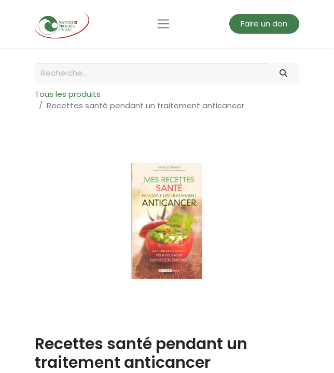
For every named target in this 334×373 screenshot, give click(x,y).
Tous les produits (68, 94)
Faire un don (264, 23)
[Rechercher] (283, 73)
